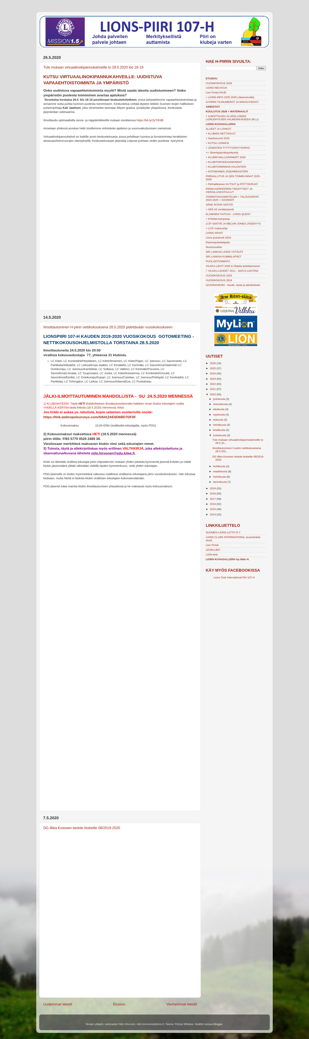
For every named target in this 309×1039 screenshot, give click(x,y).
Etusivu (119, 1004)
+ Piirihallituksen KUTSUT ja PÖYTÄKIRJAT (232, 184)
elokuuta (218, 419)
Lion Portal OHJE (216, 92)
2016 (213, 504)
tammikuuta (220, 481)
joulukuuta (219, 398)
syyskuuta (219, 414)
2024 (213, 373)
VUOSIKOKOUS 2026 (219, 83)
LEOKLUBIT (213, 549)
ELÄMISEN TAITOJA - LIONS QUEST (228, 214)
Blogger (218, 1024)
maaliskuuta (220, 471)
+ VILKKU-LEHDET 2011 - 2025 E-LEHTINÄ (232, 270)
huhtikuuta (219, 466)
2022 (213, 383)
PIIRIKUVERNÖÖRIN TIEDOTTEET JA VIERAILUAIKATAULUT (229, 190)
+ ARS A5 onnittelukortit (220, 209)
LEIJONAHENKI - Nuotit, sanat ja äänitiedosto (233, 285)
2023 (213, 378)
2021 (213, 389)
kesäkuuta (219, 429)
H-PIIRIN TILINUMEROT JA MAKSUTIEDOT (232, 102)
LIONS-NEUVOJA (216, 87)
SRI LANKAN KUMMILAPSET (223, 256)
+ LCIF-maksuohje (217, 228)
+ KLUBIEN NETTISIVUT (221, 133)
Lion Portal (212, 545)
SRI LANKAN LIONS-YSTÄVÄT (224, 251)
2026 (213, 363)
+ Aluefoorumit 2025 (217, 138)
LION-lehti (212, 554)
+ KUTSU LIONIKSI (217, 143)
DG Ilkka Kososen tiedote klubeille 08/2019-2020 (81, 828)
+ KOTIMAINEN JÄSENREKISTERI (227, 171)
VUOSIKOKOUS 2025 (219, 275)
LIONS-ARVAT (214, 232)
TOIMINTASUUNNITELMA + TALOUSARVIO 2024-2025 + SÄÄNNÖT (232, 198)
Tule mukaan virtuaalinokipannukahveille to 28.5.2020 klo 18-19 (93, 67)
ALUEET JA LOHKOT (218, 128)
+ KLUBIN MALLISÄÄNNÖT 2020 (226, 157)
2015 (213, 509)
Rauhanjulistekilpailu (218, 242)
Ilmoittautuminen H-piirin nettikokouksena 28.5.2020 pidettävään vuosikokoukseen (107, 327)
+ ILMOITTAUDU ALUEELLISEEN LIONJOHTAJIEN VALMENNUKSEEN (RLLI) (232, 118)
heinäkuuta (220, 424)
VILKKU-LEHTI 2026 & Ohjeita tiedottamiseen (233, 266)
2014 (213, 514)
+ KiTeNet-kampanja (218, 218)
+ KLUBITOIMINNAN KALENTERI (226, 166)
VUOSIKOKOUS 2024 (219, 280)
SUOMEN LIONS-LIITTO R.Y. (223, 532)
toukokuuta (220, 435)
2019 (213, 488)
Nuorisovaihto (214, 247)
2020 (213, 394)
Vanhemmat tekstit (181, 1004)
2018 (213, 493)
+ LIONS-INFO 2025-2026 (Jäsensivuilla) (230, 97)
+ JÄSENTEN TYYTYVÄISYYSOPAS (228, 147)
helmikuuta (220, 476)
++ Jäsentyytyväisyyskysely (222, 152)
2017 (213, 498)
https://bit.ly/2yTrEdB (150, 120)
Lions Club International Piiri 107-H (234, 577)
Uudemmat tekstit (57, 1004)
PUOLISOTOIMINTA (218, 261)
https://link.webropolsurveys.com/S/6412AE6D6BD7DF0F (89, 417)
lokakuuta (219, 409)
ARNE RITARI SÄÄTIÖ (219, 204)
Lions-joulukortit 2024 (218, 237)
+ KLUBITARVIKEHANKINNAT (224, 162)
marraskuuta (221, 404)
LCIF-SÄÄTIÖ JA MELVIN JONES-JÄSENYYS (233, 223)
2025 (213, 368)
